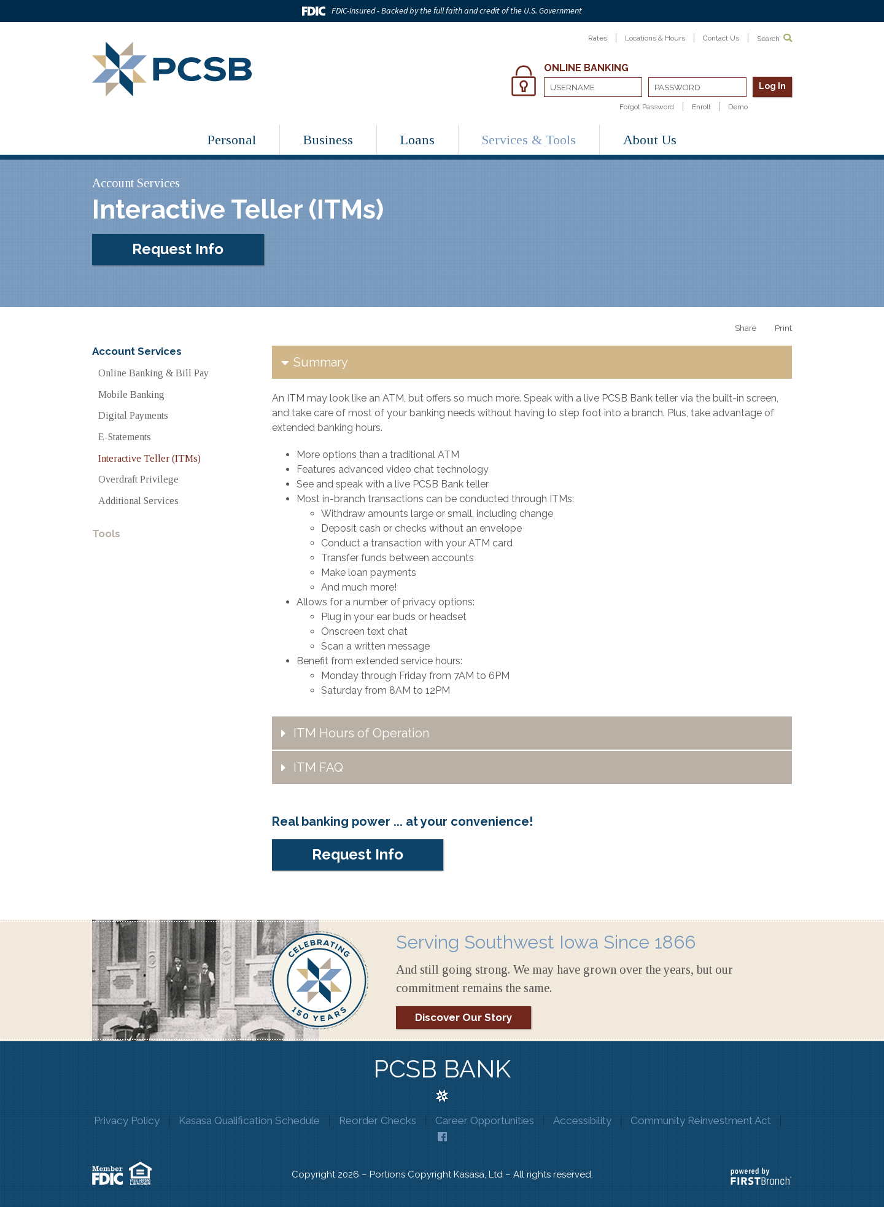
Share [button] (745, 328)
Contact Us (721, 38)
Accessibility (581, 1120)
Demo (738, 107)
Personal (231, 139)
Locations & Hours (655, 38)
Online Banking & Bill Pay (153, 373)
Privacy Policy (128, 1120)
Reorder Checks (377, 1120)
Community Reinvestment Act (699, 1120)
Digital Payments (133, 415)
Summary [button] (320, 362)
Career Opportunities (484, 1120)
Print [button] (783, 328)
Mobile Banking (131, 394)
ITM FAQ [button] (318, 767)
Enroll (701, 107)
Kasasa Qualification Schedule (249, 1120)
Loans (417, 139)
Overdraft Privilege (138, 479)
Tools (106, 533)
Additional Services (138, 500)
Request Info (178, 249)
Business (328, 139)
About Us (650, 139)
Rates (597, 38)
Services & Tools (529, 139)
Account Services (137, 351)
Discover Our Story (463, 1017)
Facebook (442, 1136)
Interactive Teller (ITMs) (149, 458)
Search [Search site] (774, 38)
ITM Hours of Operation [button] (361, 733)
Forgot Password (646, 107)
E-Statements (124, 437)
